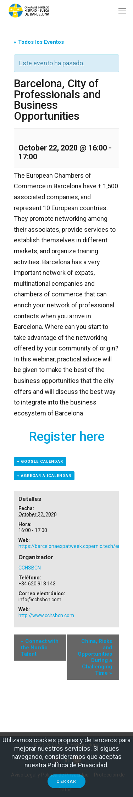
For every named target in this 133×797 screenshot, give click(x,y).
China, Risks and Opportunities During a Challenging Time (95, 657)
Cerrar (66, 781)
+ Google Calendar (40, 461)
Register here (67, 436)
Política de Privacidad (77, 765)
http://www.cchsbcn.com (46, 615)
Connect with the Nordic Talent (40, 647)
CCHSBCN (29, 568)
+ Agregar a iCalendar (44, 475)
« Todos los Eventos (39, 42)
